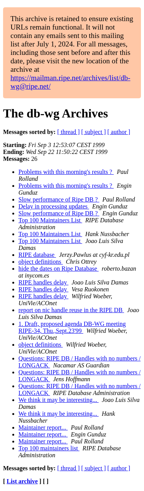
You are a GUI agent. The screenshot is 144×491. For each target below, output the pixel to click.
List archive (22, 481)
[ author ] (119, 132)
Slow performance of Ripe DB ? (58, 199)
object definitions (40, 261)
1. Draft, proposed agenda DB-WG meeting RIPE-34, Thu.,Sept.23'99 (72, 327)
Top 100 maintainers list (48, 448)
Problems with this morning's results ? (66, 172)
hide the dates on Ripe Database (58, 268)
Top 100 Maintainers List (50, 220)
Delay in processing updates (53, 206)
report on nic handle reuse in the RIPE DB (71, 310)
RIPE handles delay (43, 282)
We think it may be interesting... (58, 400)
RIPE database (37, 254)
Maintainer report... (43, 427)
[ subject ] (93, 132)
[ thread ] (68, 132)
